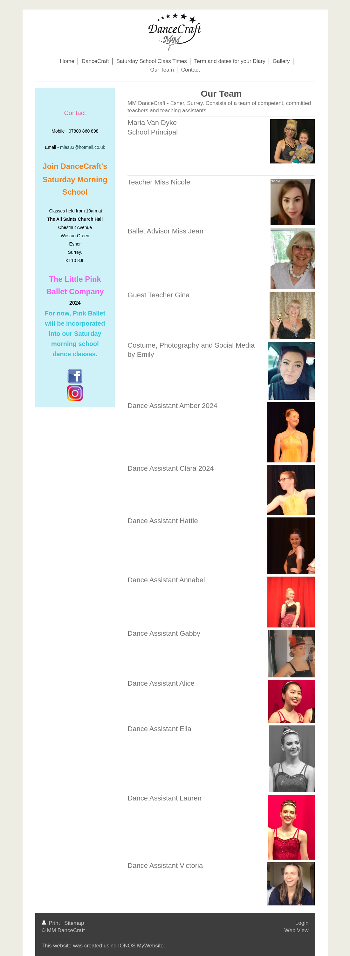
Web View (297, 930)
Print (51, 923)
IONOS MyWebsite (140, 946)
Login (302, 923)
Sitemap (74, 923)
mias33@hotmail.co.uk (82, 147)
